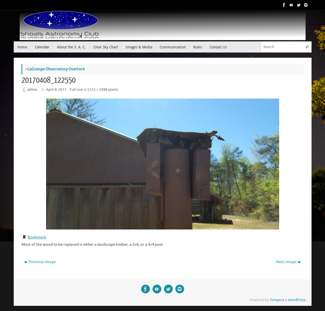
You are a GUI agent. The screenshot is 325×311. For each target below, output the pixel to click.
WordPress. (297, 300)
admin (32, 89)
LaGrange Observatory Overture (55, 69)
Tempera (277, 300)
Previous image (40, 262)
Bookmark (37, 237)
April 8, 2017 (56, 89)
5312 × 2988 (97, 89)
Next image (288, 262)
